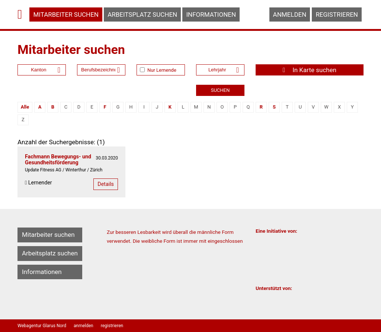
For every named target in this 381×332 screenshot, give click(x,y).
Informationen (211, 14)
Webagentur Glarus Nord (41, 325)
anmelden (290, 14)
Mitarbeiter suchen (66, 14)
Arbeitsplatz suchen (142, 14)
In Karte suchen (309, 70)
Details (105, 184)
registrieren (337, 14)
